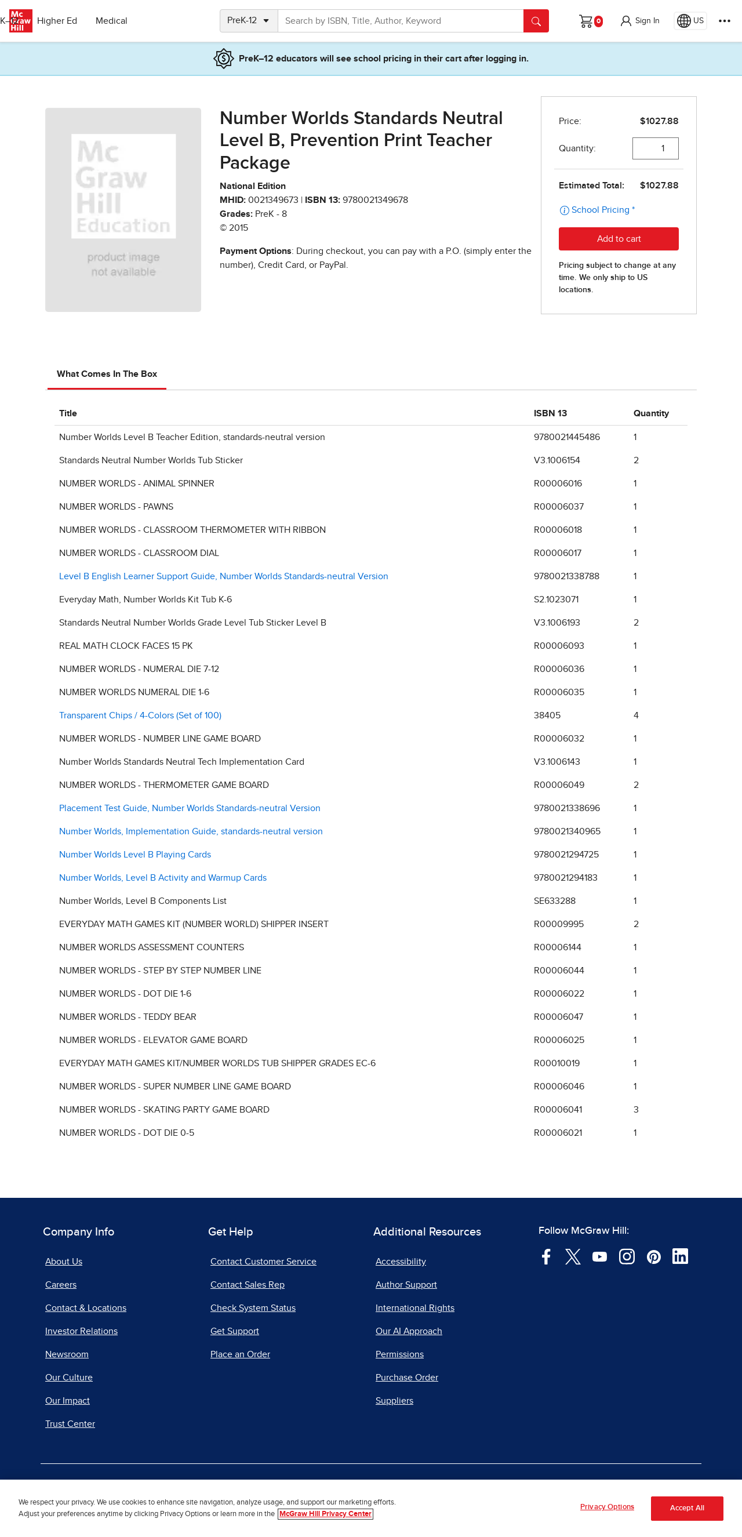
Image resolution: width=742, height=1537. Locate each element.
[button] (639, 21)
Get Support (234, 1331)
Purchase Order (407, 1377)
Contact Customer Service (263, 1261)
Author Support (406, 1284)
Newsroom (67, 1354)
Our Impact (67, 1400)
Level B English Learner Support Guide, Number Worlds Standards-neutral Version (223, 576)
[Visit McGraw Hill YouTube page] (600, 1255)
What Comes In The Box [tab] (107, 374)
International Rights (415, 1308)
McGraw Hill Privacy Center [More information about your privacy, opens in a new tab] (325, 1514)
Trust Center (70, 1424)
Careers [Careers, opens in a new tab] (61, 1284)
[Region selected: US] (690, 21)
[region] (371, 1508)
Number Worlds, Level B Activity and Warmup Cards (163, 877)
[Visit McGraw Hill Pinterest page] (653, 1255)
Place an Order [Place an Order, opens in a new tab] (240, 1354)
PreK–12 (62, 21)
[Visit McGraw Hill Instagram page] (627, 1255)
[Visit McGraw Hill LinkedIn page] (680, 1255)
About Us (63, 1261)
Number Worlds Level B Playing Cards (135, 854)
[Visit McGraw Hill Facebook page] (546, 1255)
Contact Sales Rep (247, 1284)
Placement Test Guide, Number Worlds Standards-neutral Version (190, 808)
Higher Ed (117, 21)
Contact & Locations (85, 1308)
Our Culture (69, 1377)
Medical (171, 21)
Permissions (400, 1354)
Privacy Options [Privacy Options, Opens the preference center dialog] (607, 1507)
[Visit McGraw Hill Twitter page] (573, 1255)
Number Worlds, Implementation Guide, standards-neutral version (191, 831)
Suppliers (394, 1400)
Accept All (687, 1508)
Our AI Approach (409, 1331)
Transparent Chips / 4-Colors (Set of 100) (140, 715)
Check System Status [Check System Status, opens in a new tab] (253, 1308)
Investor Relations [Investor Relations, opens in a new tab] (81, 1331)
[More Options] (724, 21)
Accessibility (401, 1261)
